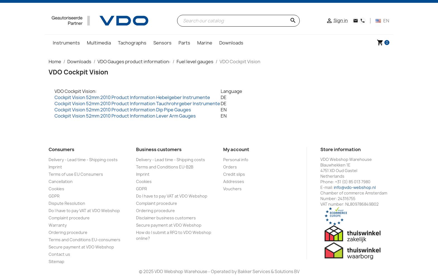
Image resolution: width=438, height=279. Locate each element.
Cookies (56, 188)
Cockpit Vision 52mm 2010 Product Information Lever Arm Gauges (125, 116)
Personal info (235, 159)
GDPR (54, 196)
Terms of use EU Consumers (76, 174)
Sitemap (56, 261)
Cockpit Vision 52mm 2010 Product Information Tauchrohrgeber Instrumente (137, 103)
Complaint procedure (69, 218)
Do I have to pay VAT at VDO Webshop (84, 210)
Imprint (55, 167)
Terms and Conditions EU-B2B (164, 167)
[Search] (238, 21)
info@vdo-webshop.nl (355, 187)
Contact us (59, 254)
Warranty (58, 225)
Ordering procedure (68, 232)
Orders (230, 167)
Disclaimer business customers (166, 218)
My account (236, 149)
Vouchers (232, 188)
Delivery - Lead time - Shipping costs (83, 159)
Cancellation (61, 181)
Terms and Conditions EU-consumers (84, 239)
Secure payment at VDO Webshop (81, 247)
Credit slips (234, 174)
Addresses (233, 181)
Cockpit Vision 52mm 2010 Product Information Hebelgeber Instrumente (132, 97)
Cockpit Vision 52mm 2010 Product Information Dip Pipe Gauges (122, 110)
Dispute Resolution (67, 203)
